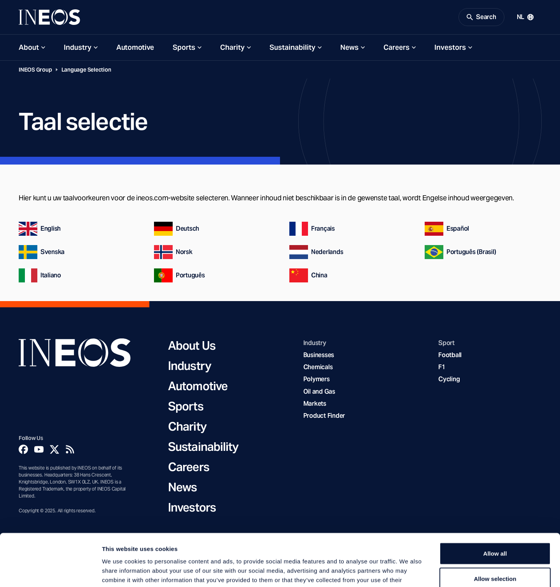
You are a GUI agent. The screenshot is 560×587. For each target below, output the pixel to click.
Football (450, 355)
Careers (396, 47)
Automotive (135, 47)
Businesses (318, 355)
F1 (441, 367)
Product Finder (324, 415)
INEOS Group (35, 69)
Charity (232, 47)
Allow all (495, 504)
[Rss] (70, 449)
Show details (408, 571)
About (29, 47)
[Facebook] (23, 449)
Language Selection (86, 69)
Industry (77, 47)
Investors (450, 47)
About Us (191, 345)
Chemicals (318, 367)
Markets (314, 403)
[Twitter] (54, 449)
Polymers (316, 379)
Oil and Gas (319, 391)
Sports (184, 47)
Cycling (449, 379)
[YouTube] (39, 449)
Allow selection (495, 530)
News (349, 47)
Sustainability (292, 47)
